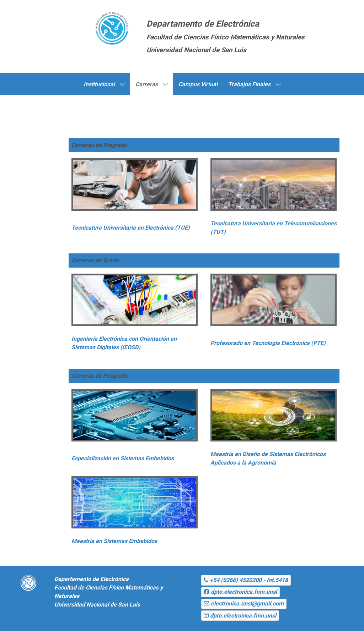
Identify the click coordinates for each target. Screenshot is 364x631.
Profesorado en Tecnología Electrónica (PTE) (268, 343)
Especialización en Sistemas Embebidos (122, 458)
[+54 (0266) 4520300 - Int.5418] (246, 580)
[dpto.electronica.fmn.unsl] (240, 592)
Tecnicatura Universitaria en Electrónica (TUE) (130, 227)
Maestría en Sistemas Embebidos (114, 541)
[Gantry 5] (112, 27)
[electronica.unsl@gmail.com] (244, 604)
